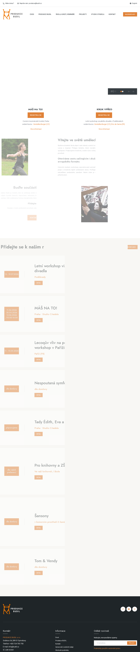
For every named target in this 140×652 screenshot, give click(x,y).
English (134, 3)
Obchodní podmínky (62, 650)
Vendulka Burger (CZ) (41, 124)
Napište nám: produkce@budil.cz (31, 3)
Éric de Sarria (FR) (118, 124)
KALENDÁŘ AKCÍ (130, 14)
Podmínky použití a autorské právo (107, 648)
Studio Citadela (97, 14)
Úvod (32, 14)
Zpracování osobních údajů (64, 647)
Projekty (83, 14)
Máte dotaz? (9, 3)
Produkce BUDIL (44, 14)
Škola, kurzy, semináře (65, 14)
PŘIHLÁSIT (132, 643)
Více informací (36, 129)
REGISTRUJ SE (35, 115)
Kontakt (112, 14)
